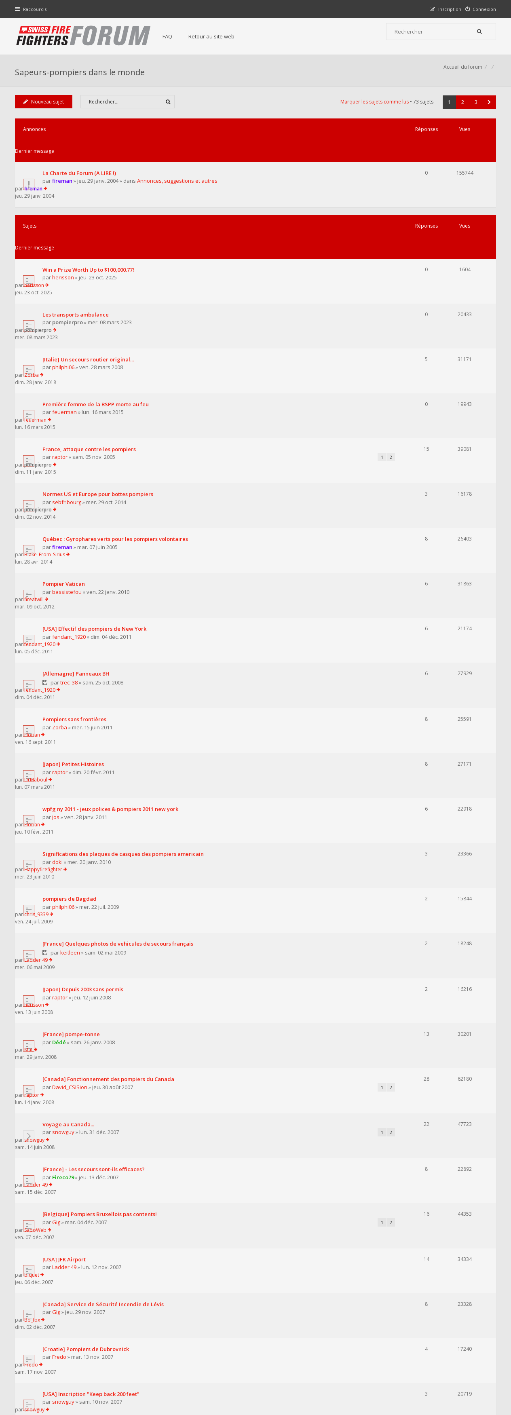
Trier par (283, 1136)
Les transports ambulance (77, 250)
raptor (62, 349)
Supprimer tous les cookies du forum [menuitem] (451, 1374)
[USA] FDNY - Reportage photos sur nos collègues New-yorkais (124, 1011)
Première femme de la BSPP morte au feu (97, 311)
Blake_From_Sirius (422, 402)
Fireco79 (65, 837)
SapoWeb (413, 859)
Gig (58, 867)
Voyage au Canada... (70, 798)
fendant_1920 (71, 471)
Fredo (61, 958)
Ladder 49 (414, 676)
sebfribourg (68, 380)
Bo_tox (410, 920)
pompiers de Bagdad (71, 646)
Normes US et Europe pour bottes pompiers (99, 372)
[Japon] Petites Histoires (75, 555)
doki (59, 623)
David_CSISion (71, 775)
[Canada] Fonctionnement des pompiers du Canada (110, 768)
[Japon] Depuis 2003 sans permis (84, 707)
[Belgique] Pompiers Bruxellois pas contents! (101, 859)
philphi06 (65, 289)
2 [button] (460, 111)
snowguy (65, 806)
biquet (409, 889)
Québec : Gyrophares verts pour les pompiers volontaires (117, 402)
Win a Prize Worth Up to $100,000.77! (90, 220)
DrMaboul (413, 554)
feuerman (66, 319)
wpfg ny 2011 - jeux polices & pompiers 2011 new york (112, 585)
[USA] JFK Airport (66, 889)
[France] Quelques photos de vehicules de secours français (119, 676)
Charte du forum (200, 1335)
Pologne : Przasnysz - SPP (76, 1072)
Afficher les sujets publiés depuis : (150, 1136)
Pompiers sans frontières (76, 524)
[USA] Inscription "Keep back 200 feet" (92, 980)
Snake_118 (414, 1041)
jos (57, 593)
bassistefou (69, 440)
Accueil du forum (36, 1374)
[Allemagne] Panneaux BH (78, 493)
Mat (406, 737)
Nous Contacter (363, 1311)
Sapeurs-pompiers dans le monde (82, 75)
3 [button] (474, 111)
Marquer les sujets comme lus (372, 110)
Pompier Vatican (65, 433)
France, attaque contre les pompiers (91, 341)
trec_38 (71, 502)
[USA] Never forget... (70, 1041)
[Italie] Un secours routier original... (90, 281)
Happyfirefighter (421, 615)
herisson (65, 228)
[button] (487, 111)
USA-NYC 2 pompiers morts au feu (87, 1102)
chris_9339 (414, 645)
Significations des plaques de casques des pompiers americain (125, 615)
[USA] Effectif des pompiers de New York (96, 463)
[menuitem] (478, 9)
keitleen (72, 684)
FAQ (175, 36)
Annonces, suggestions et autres (179, 168)
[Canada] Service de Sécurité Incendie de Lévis (105, 920)
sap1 (60, 1049)
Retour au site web (219, 36)
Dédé (61, 745)
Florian (410, 524)
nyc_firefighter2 (73, 1019)
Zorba (409, 280)
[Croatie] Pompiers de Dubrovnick (87, 950)
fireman (64, 168)
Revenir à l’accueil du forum (58, 1181)
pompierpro (69, 258)
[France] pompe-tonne (73, 737)
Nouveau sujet (45, 110)
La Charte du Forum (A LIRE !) (81, 160)
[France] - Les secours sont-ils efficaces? (95, 829)
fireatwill (412, 432)
